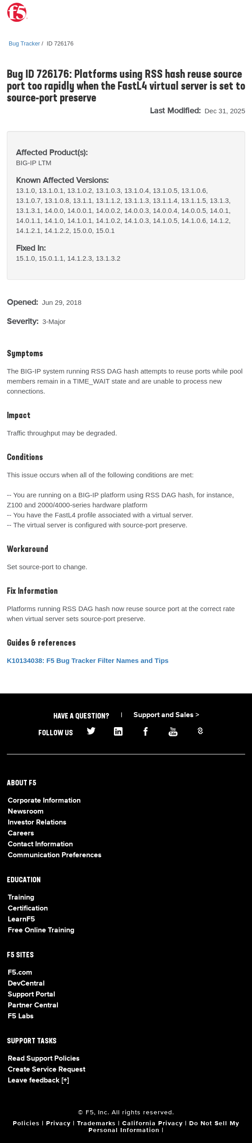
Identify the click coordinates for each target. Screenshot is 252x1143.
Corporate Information (44, 800)
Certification (28, 908)
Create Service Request (46, 1069)
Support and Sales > (166, 715)
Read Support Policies (44, 1058)
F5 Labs (21, 1016)
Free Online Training (41, 930)
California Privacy (152, 1123)
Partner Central (33, 1005)
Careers (21, 833)
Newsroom (26, 811)
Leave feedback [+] (38, 1080)
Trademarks (96, 1123)
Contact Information (40, 844)
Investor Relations (37, 822)
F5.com (20, 972)
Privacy (58, 1123)
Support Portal (31, 994)
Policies (26, 1123)
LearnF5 (21, 919)
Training (21, 897)
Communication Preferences (55, 855)
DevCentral (26, 983)
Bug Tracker (24, 43)
